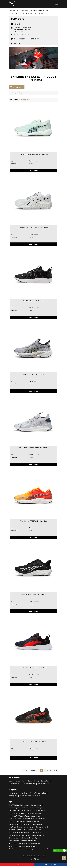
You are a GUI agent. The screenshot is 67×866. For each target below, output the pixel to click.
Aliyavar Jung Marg (14, 781)
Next (48, 770)
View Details (33, 171)
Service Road (45, 781)
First (26, 770)
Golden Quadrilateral (29, 784)
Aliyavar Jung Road (14, 784)
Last (54, 770)
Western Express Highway (31, 781)
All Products (36, 13)
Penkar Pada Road (43, 784)
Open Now (35, 39)
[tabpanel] (33, 57)
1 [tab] (33, 66)
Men (10, 100)
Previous (33, 770)
